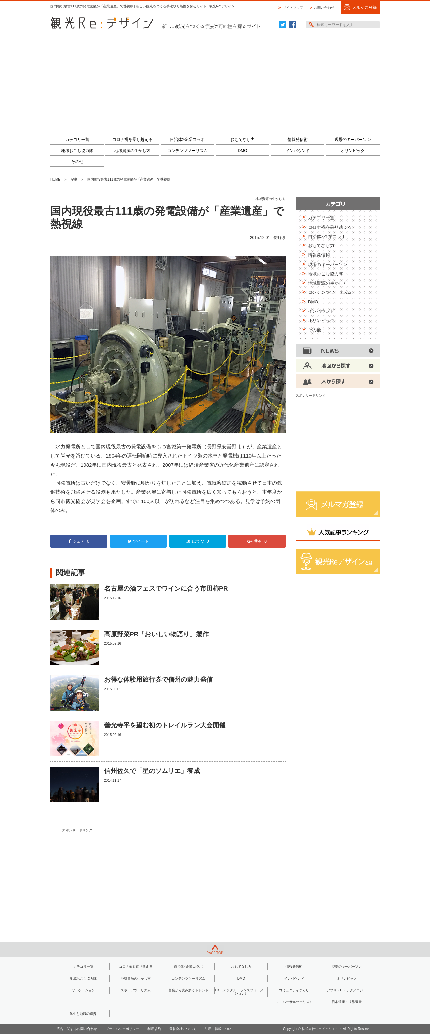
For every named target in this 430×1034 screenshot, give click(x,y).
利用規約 (154, 1029)
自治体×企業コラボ (187, 139)
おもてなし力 (242, 139)
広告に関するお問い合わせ (77, 1029)
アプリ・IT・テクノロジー (347, 990)
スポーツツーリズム (136, 990)
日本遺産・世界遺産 (347, 1002)
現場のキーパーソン (353, 139)
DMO (242, 150)
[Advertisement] (215, 80)
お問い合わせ (324, 7)
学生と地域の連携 (83, 1014)
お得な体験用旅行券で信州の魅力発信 (158, 679)
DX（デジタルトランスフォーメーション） (241, 991)
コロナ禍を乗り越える (132, 139)
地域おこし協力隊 (77, 150)
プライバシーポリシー (122, 1029)
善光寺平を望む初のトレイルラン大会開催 (164, 725)
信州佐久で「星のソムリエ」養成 (152, 770)
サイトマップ (293, 7)
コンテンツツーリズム (187, 150)
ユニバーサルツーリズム (294, 1002)
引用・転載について (220, 1029)
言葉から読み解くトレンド (188, 990)
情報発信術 (298, 139)
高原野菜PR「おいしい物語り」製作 (156, 634)
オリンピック (353, 150)
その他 (77, 161)
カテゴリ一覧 (77, 139)
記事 (74, 179)
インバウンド (298, 150)
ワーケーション (83, 990)
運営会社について (182, 1029)
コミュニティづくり (294, 990)
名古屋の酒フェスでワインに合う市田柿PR (166, 588)
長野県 (279, 237)
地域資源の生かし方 (132, 150)
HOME (55, 179)
